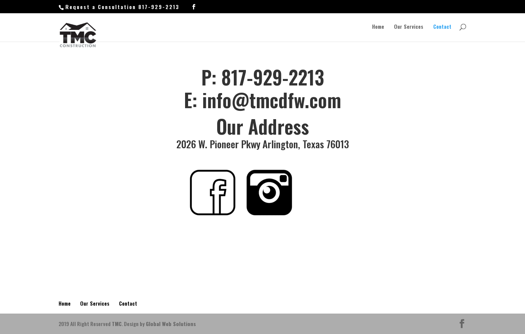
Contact (442, 27)
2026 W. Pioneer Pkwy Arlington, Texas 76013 (262, 144)
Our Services (408, 27)
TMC (117, 324)
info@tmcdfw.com (271, 99)
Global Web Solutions (171, 324)
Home (378, 27)
